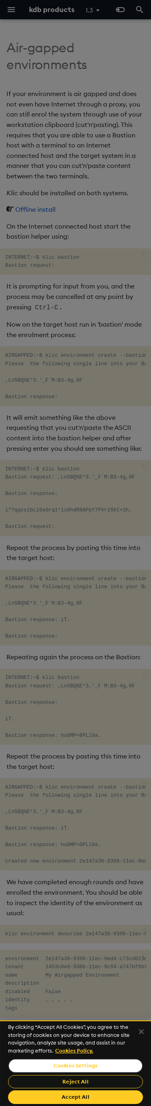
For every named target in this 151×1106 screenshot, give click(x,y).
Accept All (75, 1097)
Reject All (75, 1081)
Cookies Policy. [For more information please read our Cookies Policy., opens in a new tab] (74, 1050)
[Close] (141, 1032)
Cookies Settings (75, 1065)
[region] (75, 1063)
